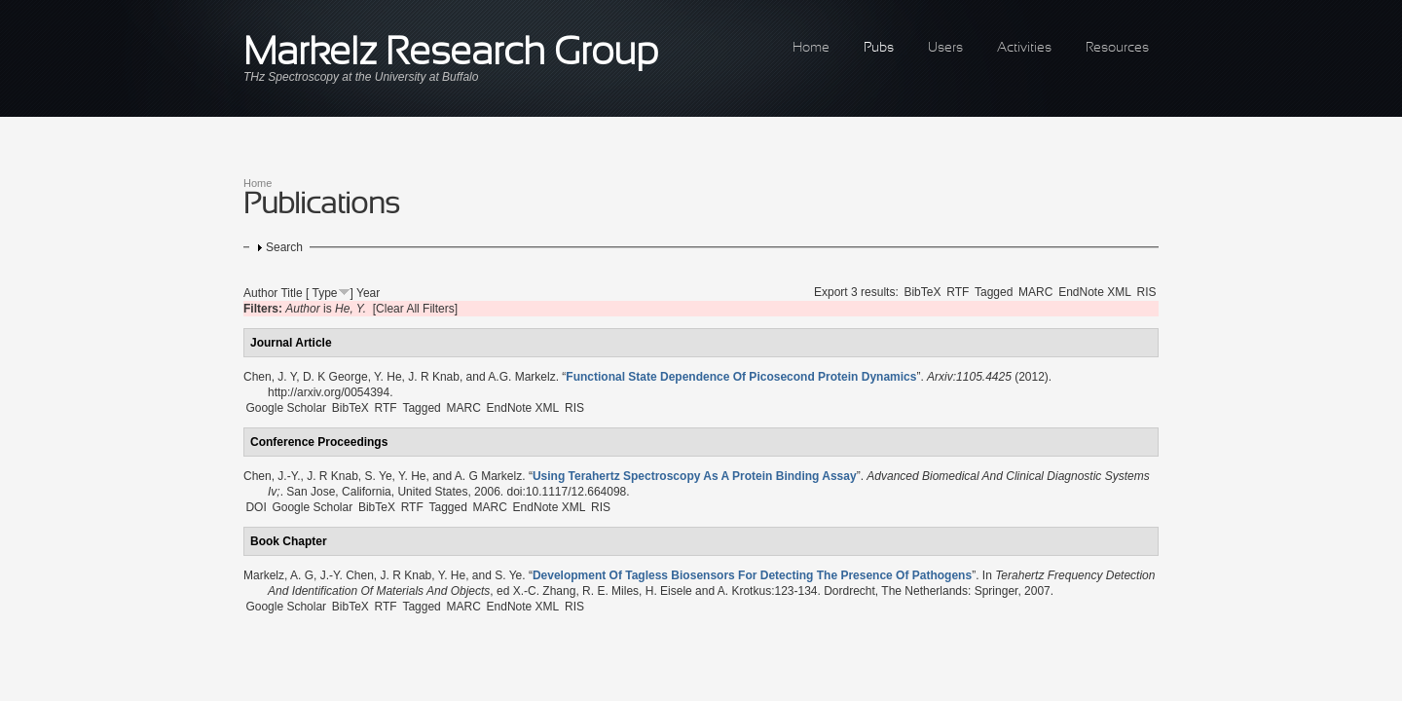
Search (284, 247)
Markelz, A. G (278, 575)
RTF (957, 292)
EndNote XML (1094, 292)
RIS (1147, 292)
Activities (1024, 48)
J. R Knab (434, 377)
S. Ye (378, 476)
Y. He (387, 377)
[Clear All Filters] (415, 308)
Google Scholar (285, 408)
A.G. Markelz (521, 377)
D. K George (335, 377)
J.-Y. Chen (347, 575)
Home (811, 48)
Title (291, 293)
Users (945, 48)
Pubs (879, 48)
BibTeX (922, 292)
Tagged (994, 292)
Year (368, 293)
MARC (1035, 292)
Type (325, 293)
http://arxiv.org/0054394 (328, 392)
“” (741, 377)
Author (260, 293)
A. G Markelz (488, 476)
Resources (1117, 48)
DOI (255, 507)
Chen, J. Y (269, 377)
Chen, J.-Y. (271, 476)
